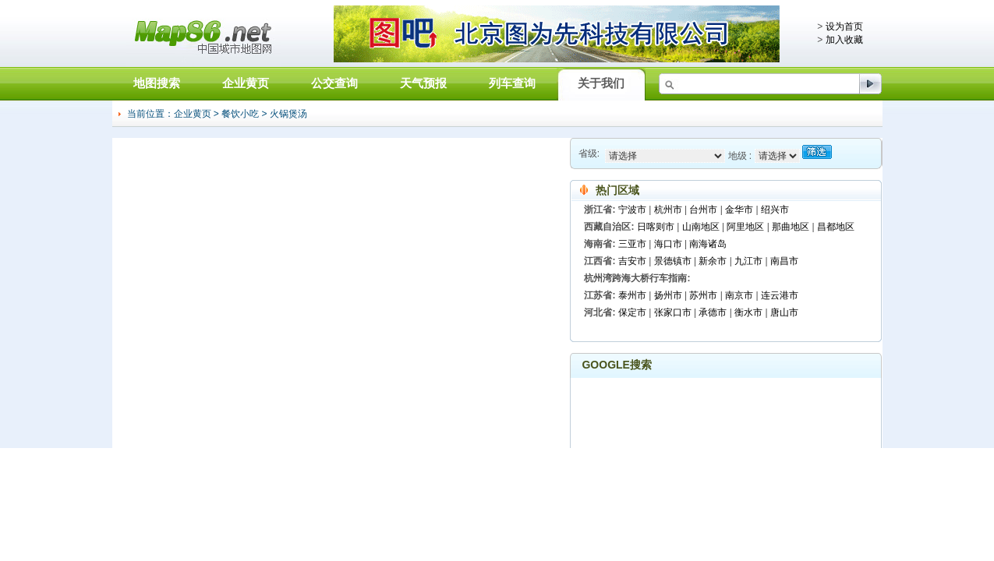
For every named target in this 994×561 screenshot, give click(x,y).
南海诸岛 (708, 243)
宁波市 (632, 209)
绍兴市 (775, 209)
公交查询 (334, 83)
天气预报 (423, 83)
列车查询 (512, 83)
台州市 (703, 209)
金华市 (739, 209)
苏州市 (703, 295)
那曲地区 (790, 226)
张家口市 (673, 312)
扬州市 (668, 295)
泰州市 (632, 295)
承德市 (713, 312)
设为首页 (844, 26)
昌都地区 (835, 226)
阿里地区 (745, 226)
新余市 (713, 261)
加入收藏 (844, 39)
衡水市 (748, 312)
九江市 (748, 261)
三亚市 (632, 243)
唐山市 (784, 312)
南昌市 (784, 261)
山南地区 (701, 226)
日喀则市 (655, 226)
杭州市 (668, 209)
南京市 (739, 295)
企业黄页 (245, 83)
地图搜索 (156, 83)
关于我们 (601, 83)
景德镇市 (673, 261)
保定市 (632, 312)
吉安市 (632, 261)
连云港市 (779, 295)
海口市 (668, 243)
